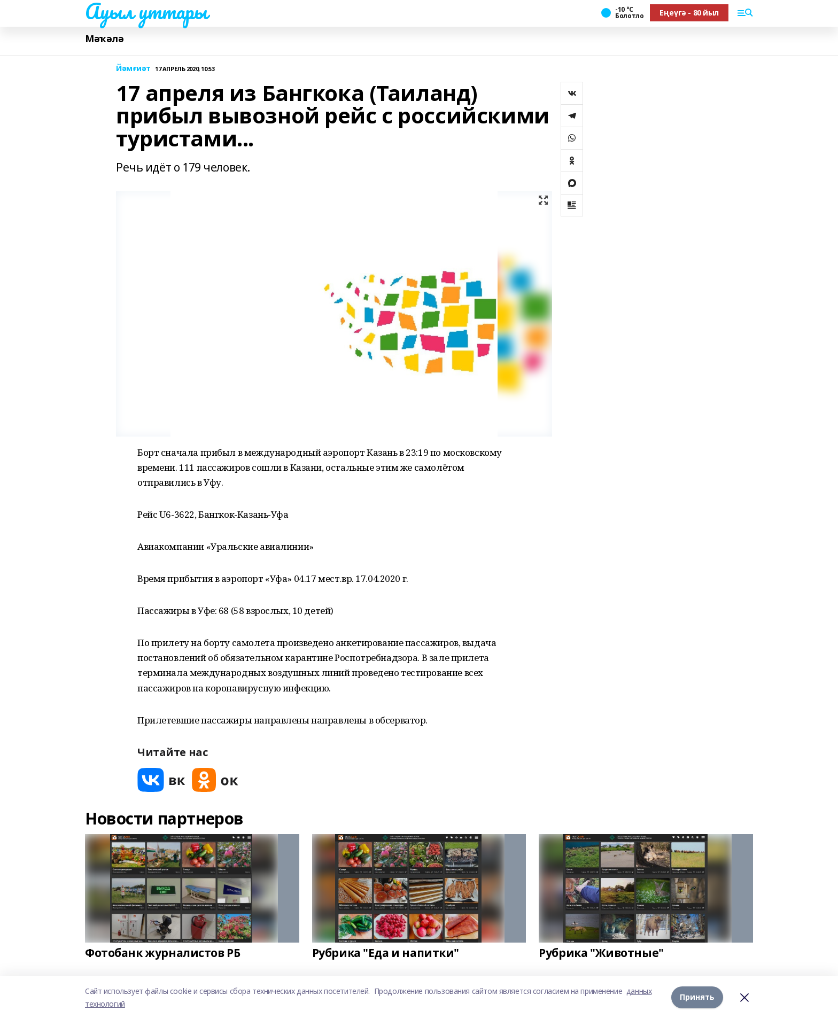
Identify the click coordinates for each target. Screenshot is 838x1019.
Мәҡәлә (104, 38)
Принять (697, 997)
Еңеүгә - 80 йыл (689, 12)
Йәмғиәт (133, 68)
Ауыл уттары (146, 11)
